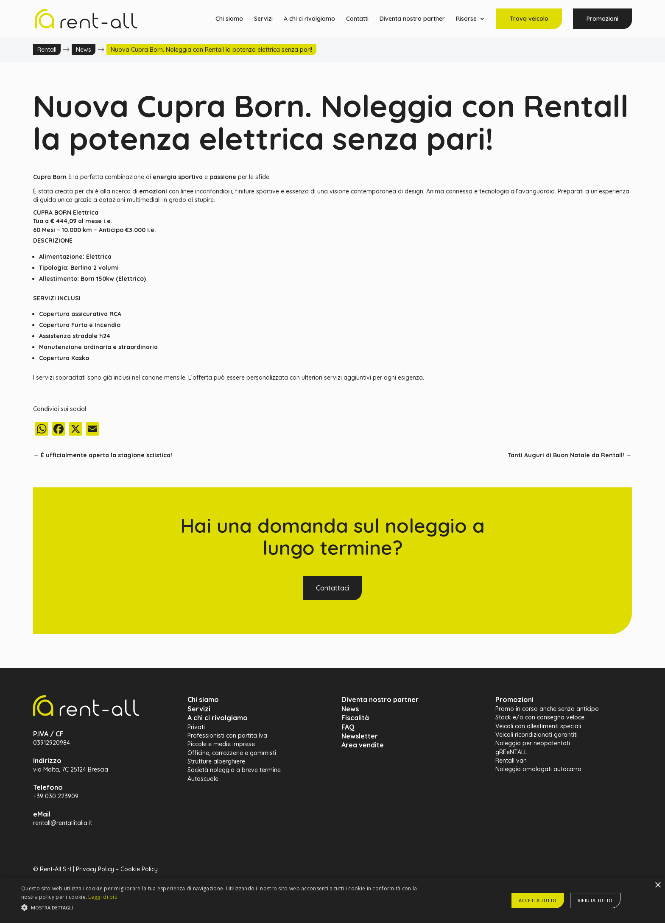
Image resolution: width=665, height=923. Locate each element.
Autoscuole (202, 779)
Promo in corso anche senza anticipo (547, 709)
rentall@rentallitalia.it (62, 823)
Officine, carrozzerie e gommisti (231, 753)
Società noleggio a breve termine (234, 770)
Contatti (357, 19)
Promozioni (602, 18)
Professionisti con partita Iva (227, 735)
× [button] (657, 885)
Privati (196, 727)
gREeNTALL (511, 752)
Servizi (263, 19)
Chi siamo (229, 19)
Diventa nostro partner (412, 19)
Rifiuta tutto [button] (595, 900)
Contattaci (332, 588)
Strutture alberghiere (216, 761)
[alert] (332, 900)
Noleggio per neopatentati (532, 743)
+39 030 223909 (55, 796)
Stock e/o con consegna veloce (539, 717)
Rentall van (511, 760)
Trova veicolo (529, 18)
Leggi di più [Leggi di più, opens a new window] (102, 897)
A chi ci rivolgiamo (309, 19)
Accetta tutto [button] (537, 900)
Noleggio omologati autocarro (538, 769)
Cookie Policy (139, 869)
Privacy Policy (95, 869)
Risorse (466, 19)
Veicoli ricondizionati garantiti (536, 734)
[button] (223, 907)
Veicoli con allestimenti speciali (538, 726)
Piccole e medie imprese (221, 744)
